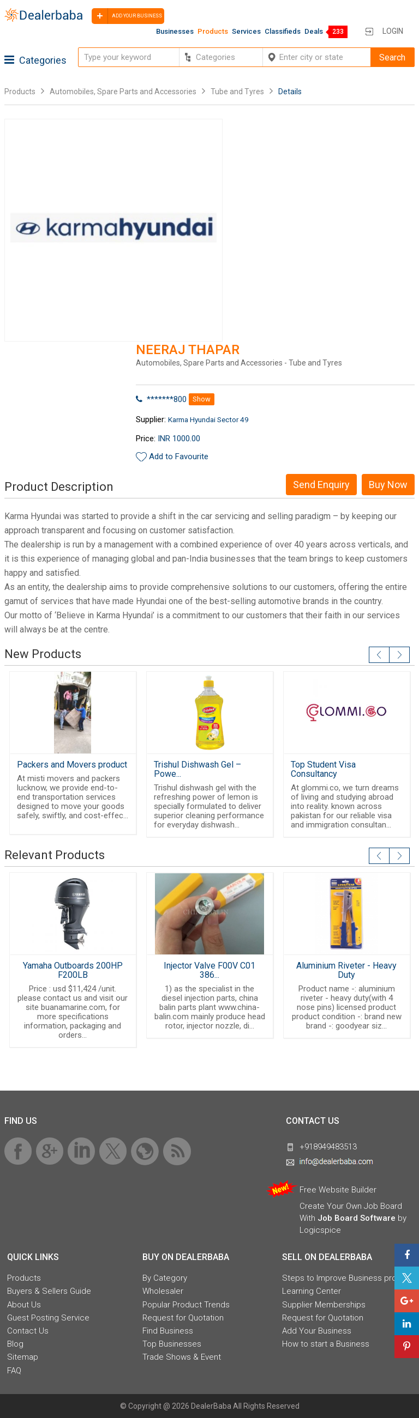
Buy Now (388, 484)
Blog (15, 1344)
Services (246, 31)
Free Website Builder (338, 1190)
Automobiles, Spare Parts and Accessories (123, 91)
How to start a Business (325, 1344)
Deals (313, 31)
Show (202, 399)
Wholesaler (162, 1291)
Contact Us (28, 1331)
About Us (24, 1305)
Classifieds (283, 31)
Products (212, 31)
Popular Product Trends (186, 1305)
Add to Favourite (178, 456)
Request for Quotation (183, 1318)
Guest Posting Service (48, 1318)
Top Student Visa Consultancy (323, 769)
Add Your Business (316, 1331)
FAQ (14, 1371)
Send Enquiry (321, 484)
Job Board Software (357, 1218)
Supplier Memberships (324, 1305)
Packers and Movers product (72, 764)
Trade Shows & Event (181, 1357)
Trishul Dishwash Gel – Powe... (197, 769)
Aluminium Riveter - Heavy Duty (346, 970)
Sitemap (22, 1357)
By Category (164, 1278)
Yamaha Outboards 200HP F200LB (73, 970)
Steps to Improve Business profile (345, 1278)
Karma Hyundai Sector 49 (208, 419)
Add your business (127, 16)
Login (392, 31)
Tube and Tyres (238, 91)
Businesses (175, 31)
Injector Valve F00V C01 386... (209, 970)
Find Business (167, 1331)
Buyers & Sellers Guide (49, 1291)
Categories (35, 60)
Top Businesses (171, 1344)
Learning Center (311, 1291)
